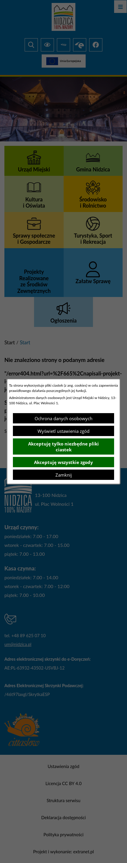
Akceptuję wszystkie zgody (63, 462)
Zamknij (63, 475)
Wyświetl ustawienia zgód (63, 431)
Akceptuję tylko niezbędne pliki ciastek (63, 447)
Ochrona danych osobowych (63, 418)
